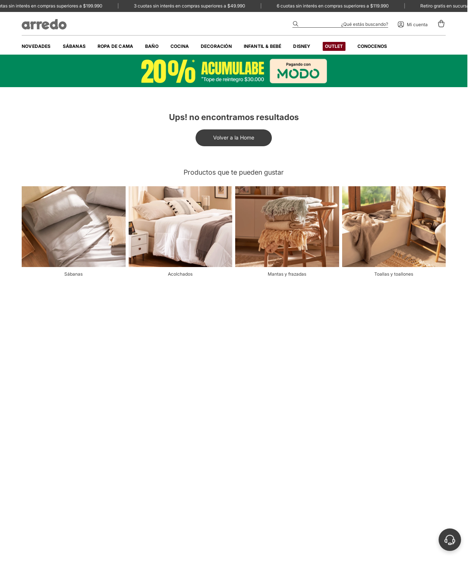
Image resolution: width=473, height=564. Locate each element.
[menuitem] (36, 46)
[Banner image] (233, 71)
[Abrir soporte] (450, 539)
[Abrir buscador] (340, 24)
